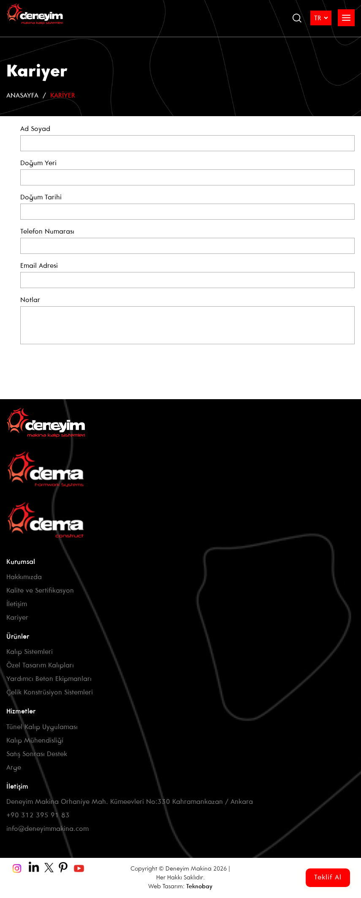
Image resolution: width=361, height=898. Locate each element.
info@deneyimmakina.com (47, 829)
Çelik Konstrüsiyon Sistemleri (49, 692)
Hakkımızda (24, 577)
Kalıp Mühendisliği (34, 740)
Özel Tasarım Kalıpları (40, 665)
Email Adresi (39, 266)
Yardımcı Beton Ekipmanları (49, 679)
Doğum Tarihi (41, 197)
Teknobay (199, 887)
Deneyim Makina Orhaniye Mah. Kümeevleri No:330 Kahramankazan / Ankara (129, 802)
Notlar (30, 300)
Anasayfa (22, 96)
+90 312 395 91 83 (38, 815)
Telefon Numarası (47, 232)
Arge (13, 768)
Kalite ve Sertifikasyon (40, 591)
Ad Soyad (35, 129)
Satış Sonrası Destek (36, 754)
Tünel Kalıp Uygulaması (42, 727)
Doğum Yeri (38, 163)
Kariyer (62, 96)
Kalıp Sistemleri (29, 652)
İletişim (16, 604)
